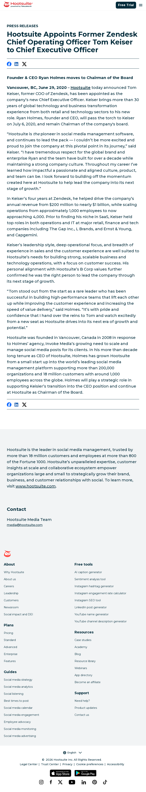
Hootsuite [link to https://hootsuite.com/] (80, 87)
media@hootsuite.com (25, 525)
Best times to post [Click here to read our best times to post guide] (16, 701)
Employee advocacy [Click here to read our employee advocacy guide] (17, 722)
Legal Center (28, 764)
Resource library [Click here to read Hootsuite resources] (85, 661)
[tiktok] (105, 782)
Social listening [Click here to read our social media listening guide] (13, 693)
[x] (60, 782)
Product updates (86, 708)
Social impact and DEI (18, 614)
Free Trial (126, 5)
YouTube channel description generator (101, 621)
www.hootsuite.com (36, 486)
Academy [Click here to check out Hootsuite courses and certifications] (81, 647)
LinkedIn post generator (91, 607)
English (72, 752)
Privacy (67, 764)
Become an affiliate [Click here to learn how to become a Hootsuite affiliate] (88, 682)
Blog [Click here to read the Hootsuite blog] (78, 654)
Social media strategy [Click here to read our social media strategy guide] (18, 679)
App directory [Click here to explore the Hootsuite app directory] (83, 675)
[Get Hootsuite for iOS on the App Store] (60, 773)
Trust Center (50, 764)
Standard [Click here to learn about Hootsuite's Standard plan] (10, 640)
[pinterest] (94, 782)
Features (10, 661)
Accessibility (115, 764)
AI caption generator (88, 572)
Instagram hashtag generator (94, 586)
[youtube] (72, 782)
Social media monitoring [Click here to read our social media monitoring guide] (20, 729)
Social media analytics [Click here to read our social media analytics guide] (18, 686)
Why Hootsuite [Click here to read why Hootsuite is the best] (14, 572)
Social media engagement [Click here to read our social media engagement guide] (21, 715)
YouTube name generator (92, 614)
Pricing (8, 633)
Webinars (81, 668)
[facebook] (9, 65)
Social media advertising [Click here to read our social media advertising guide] (20, 736)
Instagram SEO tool (88, 600)
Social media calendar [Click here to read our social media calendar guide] (18, 708)
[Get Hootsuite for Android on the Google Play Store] (85, 773)
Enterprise (10, 654)
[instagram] (41, 782)
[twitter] (24, 65)
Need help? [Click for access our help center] (82, 701)
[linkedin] (16, 65)
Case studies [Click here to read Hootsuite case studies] (83, 640)
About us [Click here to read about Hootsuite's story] (10, 579)
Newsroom (11, 607)
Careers (9, 586)
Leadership (11, 593)
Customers (11, 600)
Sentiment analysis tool (90, 579)
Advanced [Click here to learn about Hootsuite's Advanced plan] (10, 647)
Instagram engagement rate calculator (100, 593)
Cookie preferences (89, 764)
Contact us (82, 715)
